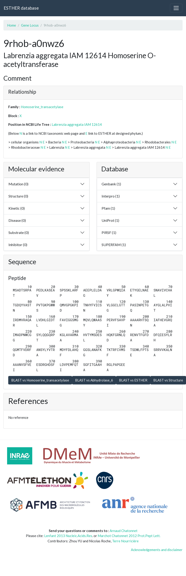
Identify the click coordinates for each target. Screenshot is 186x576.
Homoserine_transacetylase (42, 107)
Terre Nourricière (125, 541)
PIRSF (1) (109, 232)
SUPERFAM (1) (114, 244)
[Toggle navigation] (176, 8)
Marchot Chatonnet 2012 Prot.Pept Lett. (129, 536)
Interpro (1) (111, 196)
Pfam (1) (108, 208)
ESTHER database (21, 8)
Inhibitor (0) (17, 244)
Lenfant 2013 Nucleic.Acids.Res (68, 536)
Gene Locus (30, 25)
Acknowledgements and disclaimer (157, 550)
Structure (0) (18, 196)
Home (11, 25)
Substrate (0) (18, 232)
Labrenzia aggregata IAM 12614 (77, 124)
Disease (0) (17, 220)
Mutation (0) (18, 184)
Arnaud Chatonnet (123, 531)
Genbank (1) (111, 184)
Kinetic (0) (16, 208)
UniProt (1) (110, 220)
